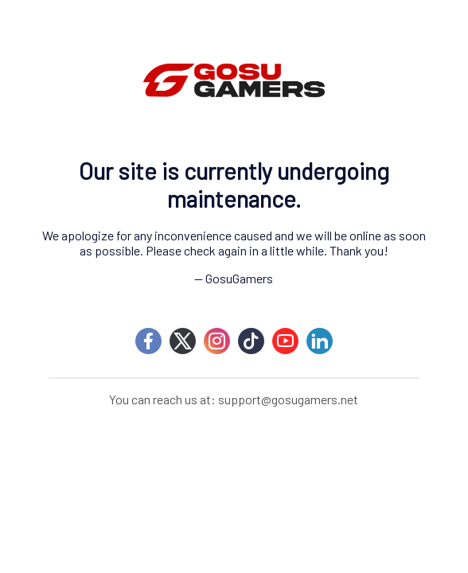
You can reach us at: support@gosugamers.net (233, 399)
